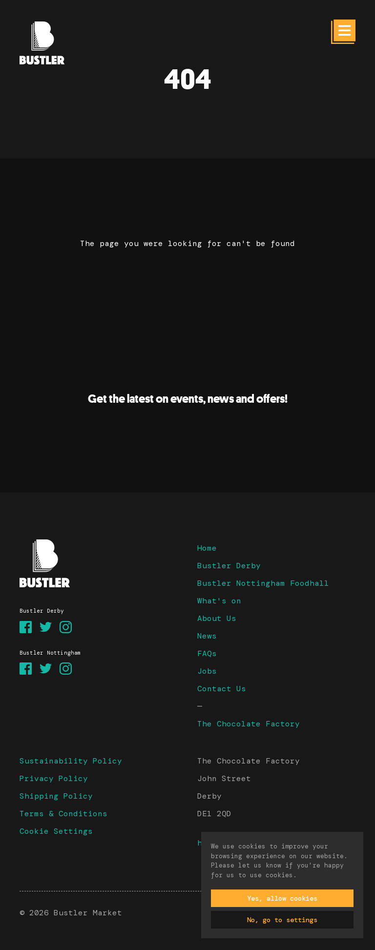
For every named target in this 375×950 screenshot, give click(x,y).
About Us (216, 618)
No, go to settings (282, 919)
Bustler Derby (229, 565)
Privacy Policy (54, 778)
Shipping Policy (56, 796)
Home (207, 548)
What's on (219, 601)
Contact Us (221, 688)
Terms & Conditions (63, 813)
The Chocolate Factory (248, 724)
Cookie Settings (56, 831)
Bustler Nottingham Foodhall (263, 583)
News (207, 636)
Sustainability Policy (71, 761)
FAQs (207, 653)
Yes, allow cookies (282, 898)
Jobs (207, 671)
